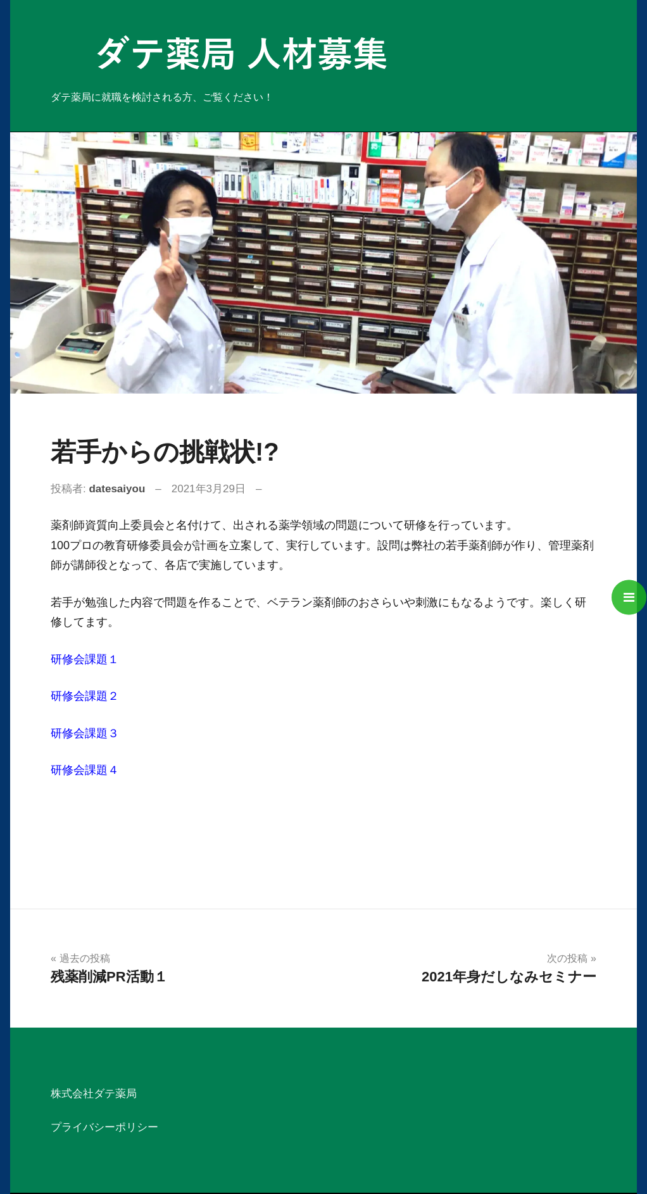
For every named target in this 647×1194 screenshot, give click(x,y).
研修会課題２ (85, 696)
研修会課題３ (85, 733)
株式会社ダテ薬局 (94, 1094)
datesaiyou (117, 489)
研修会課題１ (85, 659)
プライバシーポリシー (104, 1127)
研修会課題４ (85, 770)
